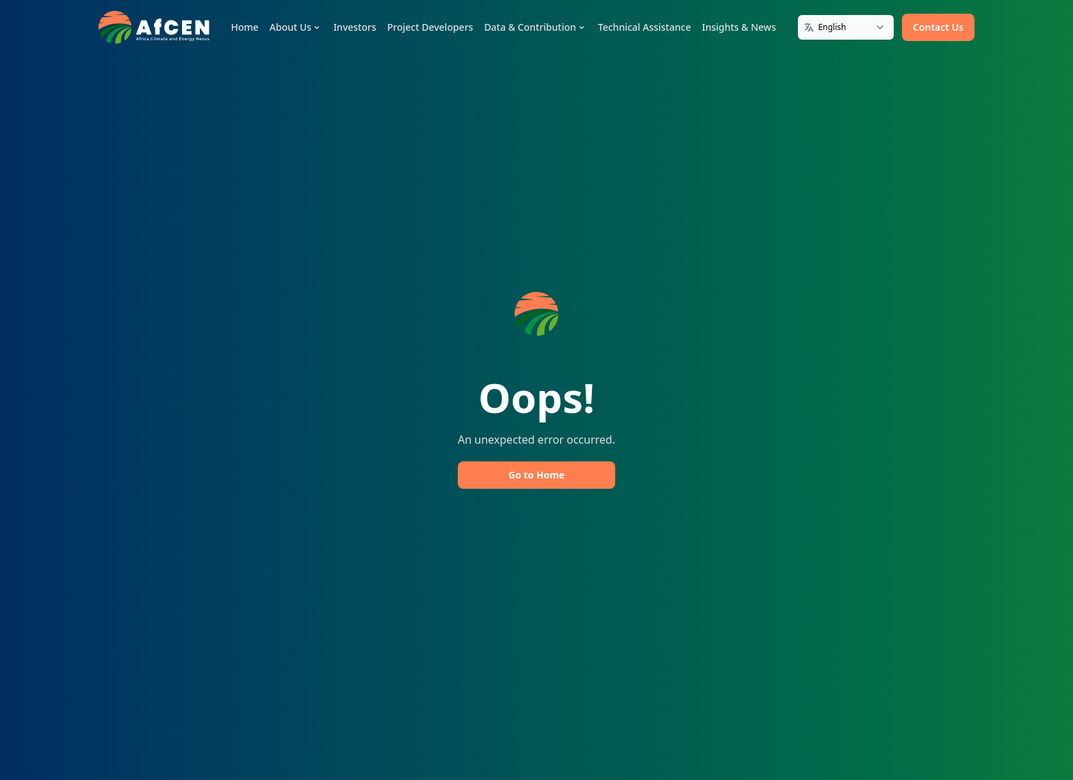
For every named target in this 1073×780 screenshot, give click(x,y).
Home (245, 27)
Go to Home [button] (536, 474)
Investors (354, 27)
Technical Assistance (644, 27)
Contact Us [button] (938, 27)
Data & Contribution (535, 27)
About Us (296, 27)
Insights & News (739, 27)
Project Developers (430, 27)
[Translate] (846, 27)
